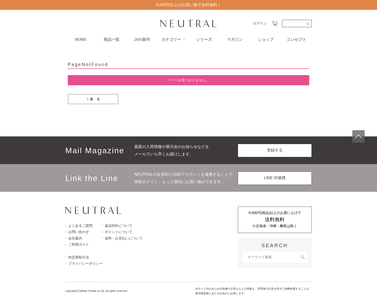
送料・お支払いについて (122, 238)
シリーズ (204, 39)
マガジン (235, 39)
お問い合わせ (77, 232)
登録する (275, 150)
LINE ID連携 (275, 178)
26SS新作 (142, 39)
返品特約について (117, 226)
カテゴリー (173, 39)
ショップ (266, 39)
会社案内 (73, 238)
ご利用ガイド (77, 244)
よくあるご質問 (78, 226)
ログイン (260, 23)
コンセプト (296, 39)
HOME (80, 39)
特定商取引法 (77, 257)
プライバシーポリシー (84, 263)
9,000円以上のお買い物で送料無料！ (188, 5)
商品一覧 (112, 39)
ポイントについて (117, 232)
